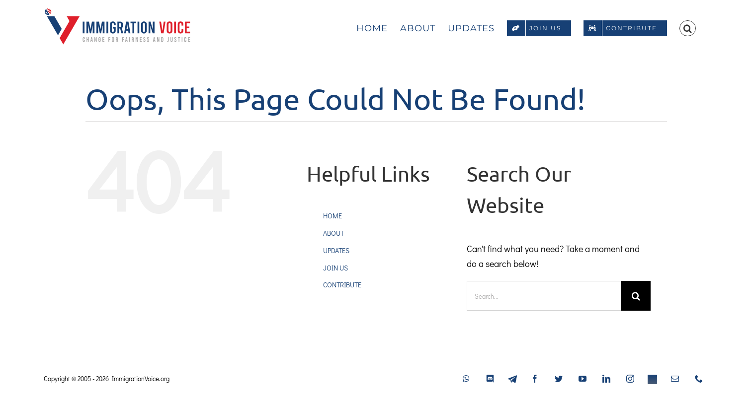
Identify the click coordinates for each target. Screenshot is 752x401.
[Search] (636, 296)
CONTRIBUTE (342, 284)
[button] (687, 27)
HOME (332, 215)
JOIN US (335, 267)
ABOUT (333, 233)
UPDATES (336, 250)
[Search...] (544, 296)
